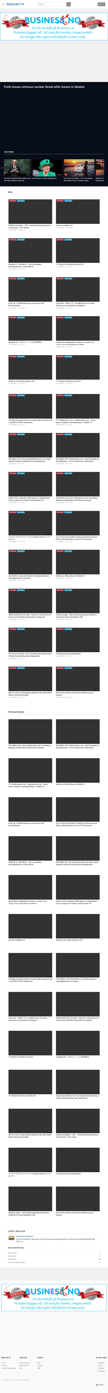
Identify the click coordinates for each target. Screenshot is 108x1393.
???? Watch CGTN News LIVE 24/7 (68, 381)
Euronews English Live (64, 225)
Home (3, 1363)
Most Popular (23, 1366)
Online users (12, 1253)
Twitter (100, 1366)
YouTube (101, 1368)
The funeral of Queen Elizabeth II (44, 178)
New (10, 192)
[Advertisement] (54, 60)
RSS (20, 1368)
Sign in (101, 4)
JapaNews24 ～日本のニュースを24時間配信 (25, 342)
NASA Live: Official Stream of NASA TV (70, 576)
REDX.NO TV (15, 4)
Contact (4, 1366)
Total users (12, 1256)
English (100, 1385)
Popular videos (16, 712)
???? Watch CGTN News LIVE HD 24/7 (70, 264)
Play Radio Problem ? (25, 1236)
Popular (40, 1366)
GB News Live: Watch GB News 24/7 (21, 381)
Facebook (101, 1363)
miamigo (13, 230)
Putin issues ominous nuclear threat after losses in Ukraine (44, 87)
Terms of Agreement (8, 1368)
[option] (47, 170)
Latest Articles (16, 1231)
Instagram (101, 1371)
